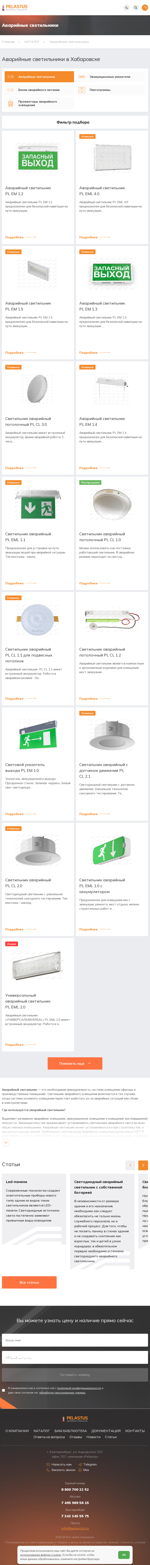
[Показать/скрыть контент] (6, 1142)
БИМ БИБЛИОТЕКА (70, 1431)
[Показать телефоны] (126, 7)
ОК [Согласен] (124, 1554)
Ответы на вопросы (49, 1437)
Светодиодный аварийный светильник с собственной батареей (98, 1187)
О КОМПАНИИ (17, 1431)
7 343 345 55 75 (75, 1516)
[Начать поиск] (136, 7)
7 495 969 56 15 (75, 1503)
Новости (93, 1437)
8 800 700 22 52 (75, 1489)
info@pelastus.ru (75, 1528)
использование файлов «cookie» (41, 1554)
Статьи (111, 1437)
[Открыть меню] (145, 7)
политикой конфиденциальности (79, 1388)
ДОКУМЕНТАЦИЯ (106, 1431)
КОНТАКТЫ (135, 1431)
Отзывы (76, 1437)
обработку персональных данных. (62, 1392)
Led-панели (16, 1181)
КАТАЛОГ (42, 1431)
